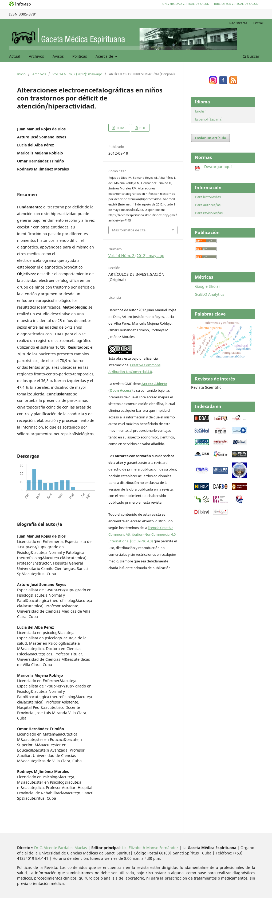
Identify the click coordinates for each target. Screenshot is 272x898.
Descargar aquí (213, 166)
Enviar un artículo (210, 137)
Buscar (251, 56)
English (201, 111)
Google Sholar (207, 286)
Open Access (120, 390)
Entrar (258, 23)
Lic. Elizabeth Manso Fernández (150, 847)
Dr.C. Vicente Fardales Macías (60, 847)
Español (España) (209, 119)
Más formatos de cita (128, 230)
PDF (142, 127)
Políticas (79, 56)
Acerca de (105, 56)
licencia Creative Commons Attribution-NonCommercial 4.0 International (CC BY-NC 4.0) (142, 534)
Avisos (58, 56)
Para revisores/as (209, 213)
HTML (121, 127)
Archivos (36, 56)
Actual (14, 56)
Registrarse (238, 23)
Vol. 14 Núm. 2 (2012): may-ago (77, 74)
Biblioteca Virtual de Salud (236, 4)
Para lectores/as (208, 197)
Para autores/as (207, 205)
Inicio (21, 74)
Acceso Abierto (154, 383)
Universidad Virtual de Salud (185, 4)
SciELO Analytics (209, 294)
